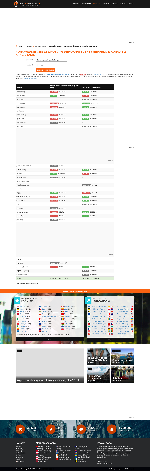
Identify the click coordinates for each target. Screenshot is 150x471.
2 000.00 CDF (54, 91)
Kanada (44, 319)
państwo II (29, 65)
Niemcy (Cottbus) (44, 446)
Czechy (44, 309)
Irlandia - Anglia (99, 321)
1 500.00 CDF (54, 118)
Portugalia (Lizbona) (64, 459)
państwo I (29, 60)
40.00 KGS (85, 126)
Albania (44, 331)
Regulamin (19, 457)
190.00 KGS (86, 185)
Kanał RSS (20, 461)
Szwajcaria (68, 306)
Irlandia (22, 319)
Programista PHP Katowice (125, 469)
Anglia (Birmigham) (64, 457)
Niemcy (22, 309)
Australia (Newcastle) (84, 451)
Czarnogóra (68, 316)
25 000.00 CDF (54, 103)
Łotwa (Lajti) (42, 461)
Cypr (66, 321)
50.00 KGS (85, 115)
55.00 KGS (85, 216)
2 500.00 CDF (54, 208)
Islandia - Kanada (99, 314)
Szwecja (23, 331)
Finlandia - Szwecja (99, 319)
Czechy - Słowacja (122, 324)
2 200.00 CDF (54, 193)
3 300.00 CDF (54, 107)
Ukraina (44, 311)
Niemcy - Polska (99, 309)
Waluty (123, 4)
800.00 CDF (54, 173)
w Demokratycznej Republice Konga (58, 74)
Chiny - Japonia (122, 311)
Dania (22, 314)
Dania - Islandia (122, 321)
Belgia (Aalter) (82, 461)
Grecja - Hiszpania (99, 306)
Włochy (22, 326)
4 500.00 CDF (54, 169)
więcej (49, 339)
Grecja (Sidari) (62, 453)
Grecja (44, 306)
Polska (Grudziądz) (44, 457)
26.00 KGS (85, 267)
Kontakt (131, 4)
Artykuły (107, 4)
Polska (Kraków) (43, 459)
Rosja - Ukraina (122, 319)
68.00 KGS (85, 99)
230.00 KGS (86, 103)
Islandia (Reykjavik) (84, 457)
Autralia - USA (122, 314)
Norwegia (23, 324)
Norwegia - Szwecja (99, 331)
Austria (66, 314)
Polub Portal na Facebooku (75, 291)
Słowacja (67, 329)
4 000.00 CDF (54, 200)
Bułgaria (45, 314)
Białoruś (67, 324)
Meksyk (80, 459)
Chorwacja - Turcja (122, 309)
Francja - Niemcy (99, 329)
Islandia (44, 324)
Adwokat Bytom (102, 461)
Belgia (66, 311)
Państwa (76, 4)
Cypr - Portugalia (122, 306)
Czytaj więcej (101, 457)
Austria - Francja (99, 316)
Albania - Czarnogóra (99, 324)
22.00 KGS (85, 196)
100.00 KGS (86, 193)
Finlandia (67, 326)
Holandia (23, 316)
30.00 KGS (85, 118)
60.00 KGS (85, 204)
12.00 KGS (85, 95)
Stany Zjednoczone (49, 316)
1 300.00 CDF (54, 166)
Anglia (22, 311)
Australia (45, 329)
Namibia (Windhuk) (84, 453)
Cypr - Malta (122, 316)
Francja (44, 321)
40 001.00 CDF (54, 263)
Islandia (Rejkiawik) (64, 451)
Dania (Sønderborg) (44, 451)
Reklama (18, 455)
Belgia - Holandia (99, 311)
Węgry (44, 326)
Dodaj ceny (86, 4)
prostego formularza (31, 78)
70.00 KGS (85, 107)
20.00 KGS (85, 91)
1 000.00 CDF (54, 177)
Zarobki (115, 4)
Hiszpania (23, 329)
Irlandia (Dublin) (63, 455)
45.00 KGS (85, 200)
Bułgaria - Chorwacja (99, 326)
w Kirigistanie (98, 74)
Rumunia (67, 319)
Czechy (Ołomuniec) (45, 449)
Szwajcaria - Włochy (99, 334)
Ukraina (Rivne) (83, 455)
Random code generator (105, 463)
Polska (22, 306)
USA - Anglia (122, 334)
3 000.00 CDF (54, 216)
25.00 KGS (85, 169)
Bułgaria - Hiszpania (122, 326)
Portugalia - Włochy (122, 331)
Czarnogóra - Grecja (122, 329)
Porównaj (97, 4)
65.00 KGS (85, 212)
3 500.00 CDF (54, 122)
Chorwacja (23, 321)
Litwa (66, 309)
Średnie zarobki (21, 453)
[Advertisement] (75, 26)
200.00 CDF (54, 95)
